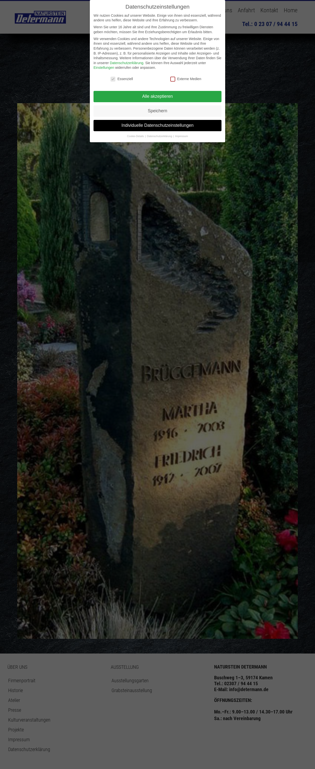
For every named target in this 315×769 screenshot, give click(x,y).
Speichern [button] (157, 110)
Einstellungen (104, 68)
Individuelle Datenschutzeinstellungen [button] (158, 125)
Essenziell (121, 79)
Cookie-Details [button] (135, 136)
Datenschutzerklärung (126, 63)
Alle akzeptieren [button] (157, 96)
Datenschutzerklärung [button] (160, 136)
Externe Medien (185, 79)
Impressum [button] (181, 136)
